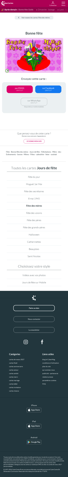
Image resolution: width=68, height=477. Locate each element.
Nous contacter (34, 319)
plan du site (46, 366)
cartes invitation (15, 387)
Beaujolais (34, 249)
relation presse (47, 377)
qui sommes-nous (48, 370)
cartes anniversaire (16, 366)
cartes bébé (13, 384)
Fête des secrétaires (34, 191)
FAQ (44, 384)
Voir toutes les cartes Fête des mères (34, 18)
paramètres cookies (49, 380)
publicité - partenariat (50, 373)
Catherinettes (34, 242)
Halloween (34, 234)
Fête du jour (34, 177)
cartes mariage (14, 380)
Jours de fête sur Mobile (34, 282)
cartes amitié (13, 373)
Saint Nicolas (34, 256)
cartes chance (14, 391)
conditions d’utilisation (50, 363)
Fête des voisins (34, 213)
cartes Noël (13, 363)
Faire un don (34, 308)
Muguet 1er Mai (34, 184)
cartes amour (13, 370)
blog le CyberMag (48, 359)
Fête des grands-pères (34, 227)
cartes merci (13, 377)
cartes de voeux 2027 (16, 359)
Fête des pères (34, 220)
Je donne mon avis (34, 141)
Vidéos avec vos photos (34, 275)
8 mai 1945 (34, 198)
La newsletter (34, 330)
